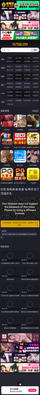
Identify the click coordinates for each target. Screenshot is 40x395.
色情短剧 (10, 104)
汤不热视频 (27, 100)
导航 (2, 102)
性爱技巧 (36, 96)
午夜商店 (10, 100)
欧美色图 (27, 83)
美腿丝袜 (10, 87)
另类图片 (36, 87)
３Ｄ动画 (36, 66)
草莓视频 (18, 100)
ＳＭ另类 (36, 70)
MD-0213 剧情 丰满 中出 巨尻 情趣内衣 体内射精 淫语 (19, 235)
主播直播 (27, 70)
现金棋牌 (27, 61)
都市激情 (10, 92)
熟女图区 (27, 87)
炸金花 (18, 61)
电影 (2, 76)
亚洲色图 (18, 83)
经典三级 (18, 78)
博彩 (2, 59)
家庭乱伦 (18, 92)
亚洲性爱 (10, 75)
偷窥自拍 (10, 83)
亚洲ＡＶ (10, 66)
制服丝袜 (10, 78)
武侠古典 (36, 92)
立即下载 (32, 390)
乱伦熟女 (27, 78)
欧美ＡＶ (27, 66)
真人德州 (18, 58)
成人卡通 (27, 75)
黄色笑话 (27, 96)
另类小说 (18, 96)
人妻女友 (27, 92)
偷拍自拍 (18, 75)
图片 (2, 85)
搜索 (35, 50)
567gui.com (20, 44)
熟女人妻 (10, 70)
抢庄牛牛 (36, 61)
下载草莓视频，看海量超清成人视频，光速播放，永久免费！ (20, 224)
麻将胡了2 (10, 61)
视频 (2, 68)
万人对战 (27, 58)
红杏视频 (36, 100)
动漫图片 (36, 83)
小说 (2, 93)
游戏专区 (36, 58)
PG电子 (9, 58)
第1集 (4, 231)
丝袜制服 (18, 70)
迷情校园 (10, 96)
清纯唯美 (18, 87)
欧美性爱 (36, 75)
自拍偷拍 (18, 66)
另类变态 (36, 78)
